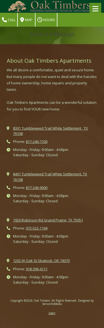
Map (26, 19)
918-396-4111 (36, 268)
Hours (46, 19)
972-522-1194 (36, 228)
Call (9, 19)
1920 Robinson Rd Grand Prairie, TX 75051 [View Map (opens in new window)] (48, 220)
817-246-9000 (36, 187)
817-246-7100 (36, 141)
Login (52, 313)
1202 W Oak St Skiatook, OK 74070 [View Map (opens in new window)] (41, 260)
